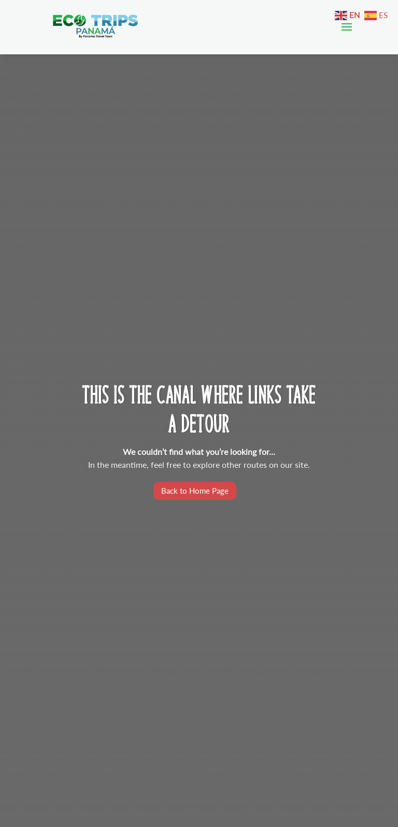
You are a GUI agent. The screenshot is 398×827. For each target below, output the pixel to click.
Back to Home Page (195, 490)
